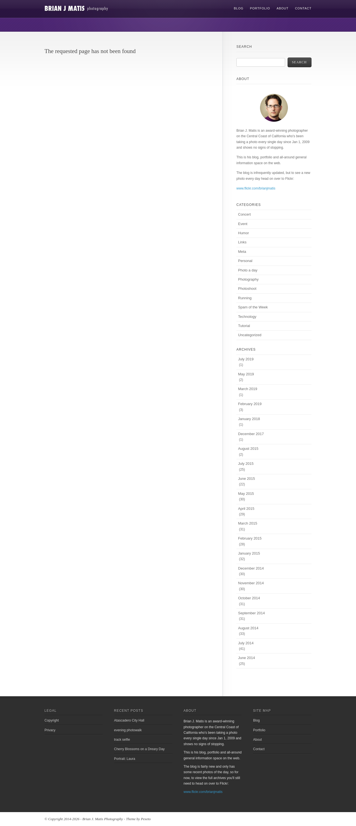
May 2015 (246, 493)
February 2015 (250, 538)
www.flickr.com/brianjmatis (255, 188)
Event (242, 224)
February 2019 (250, 404)
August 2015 (248, 448)
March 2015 (247, 523)
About (282, 8)
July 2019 (246, 359)
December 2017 (251, 434)
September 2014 (251, 613)
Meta (242, 251)
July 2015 (246, 463)
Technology (247, 317)
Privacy (49, 730)
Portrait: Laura (124, 759)
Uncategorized (249, 335)
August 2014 (248, 628)
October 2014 (249, 598)
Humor (243, 233)
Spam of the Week (253, 307)
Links (242, 242)
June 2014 (246, 658)
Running (244, 298)
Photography (248, 279)
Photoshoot (247, 288)
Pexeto (145, 819)
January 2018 (249, 419)
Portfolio (260, 8)
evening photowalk (128, 730)
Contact (303, 8)
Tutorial (244, 326)
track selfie (122, 740)
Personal (245, 261)
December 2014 (251, 568)
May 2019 (246, 374)
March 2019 (247, 389)
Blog (239, 8)
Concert (244, 214)
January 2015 (249, 553)
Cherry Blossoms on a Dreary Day (139, 749)
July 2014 (246, 643)
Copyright (51, 720)
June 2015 (246, 478)
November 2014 (251, 583)
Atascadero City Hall (129, 720)
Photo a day (247, 270)
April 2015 (246, 508)
